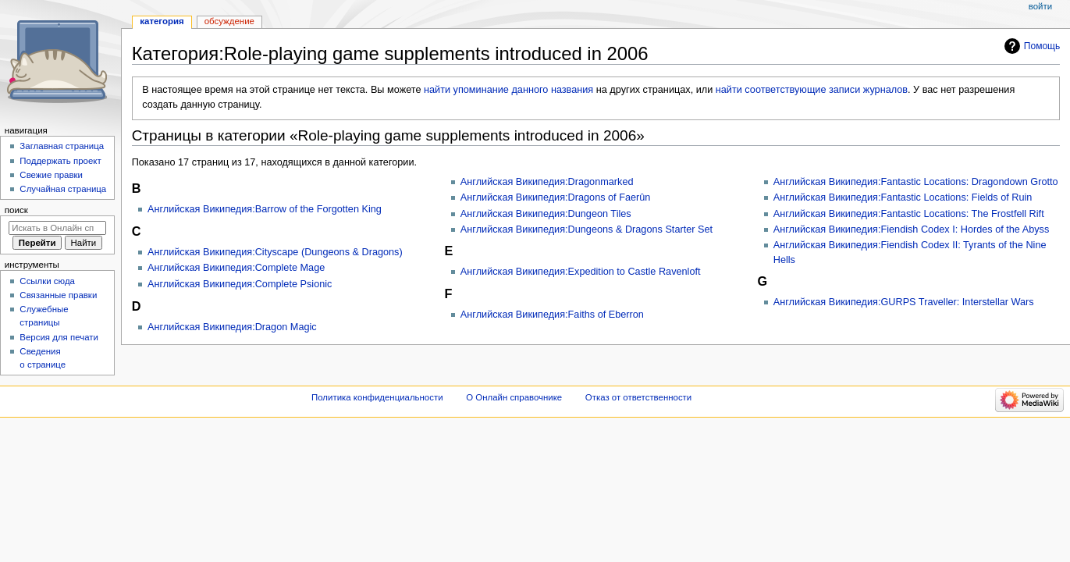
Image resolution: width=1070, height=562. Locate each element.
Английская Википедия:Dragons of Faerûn (555, 197)
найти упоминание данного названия (508, 89)
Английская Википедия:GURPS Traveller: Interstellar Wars (903, 302)
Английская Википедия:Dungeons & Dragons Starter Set (586, 229)
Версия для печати (59, 337)
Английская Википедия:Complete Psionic (240, 284)
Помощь (1042, 46)
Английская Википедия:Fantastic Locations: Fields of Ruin (903, 197)
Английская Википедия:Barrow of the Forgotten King (265, 209)
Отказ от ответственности (638, 397)
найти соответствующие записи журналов (812, 89)
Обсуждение (229, 21)
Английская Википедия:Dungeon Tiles (545, 213)
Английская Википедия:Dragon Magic (232, 327)
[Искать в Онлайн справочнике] (57, 228)
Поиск (16, 210)
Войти (1040, 6)
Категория (161, 21)
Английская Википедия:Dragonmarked (547, 181)
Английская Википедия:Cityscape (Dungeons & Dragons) (275, 252)
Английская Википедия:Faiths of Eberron (552, 314)
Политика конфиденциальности (377, 397)
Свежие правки (51, 175)
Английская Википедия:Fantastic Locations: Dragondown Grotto (915, 181)
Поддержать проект (60, 160)
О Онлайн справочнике (514, 397)
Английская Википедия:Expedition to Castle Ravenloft (580, 271)
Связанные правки (58, 295)
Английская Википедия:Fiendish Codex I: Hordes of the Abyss (911, 229)
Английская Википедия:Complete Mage (236, 267)
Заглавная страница (62, 146)
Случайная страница (63, 189)
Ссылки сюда (47, 281)
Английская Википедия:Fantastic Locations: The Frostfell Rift (908, 213)
